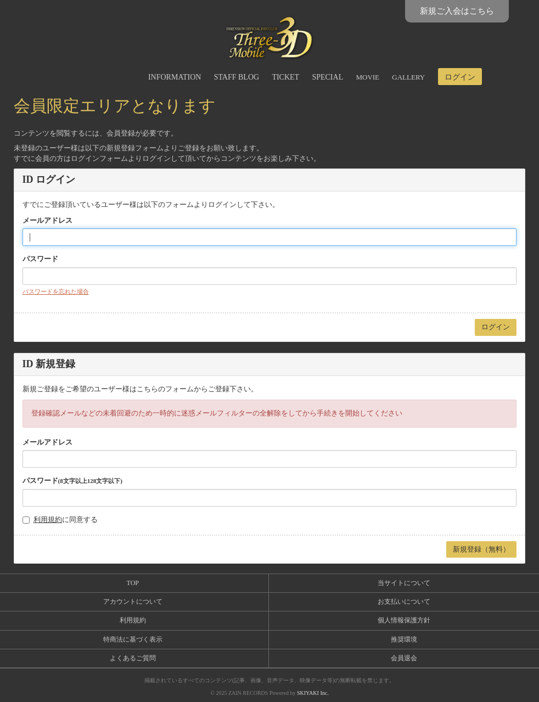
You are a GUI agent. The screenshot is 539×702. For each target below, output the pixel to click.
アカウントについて (132, 601)
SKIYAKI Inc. (313, 693)
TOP (133, 583)
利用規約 (47, 519)
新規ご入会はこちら (457, 11)
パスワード (40, 259)
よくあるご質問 (133, 658)
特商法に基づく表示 (132, 639)
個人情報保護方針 (404, 620)
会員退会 (404, 658)
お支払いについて (404, 601)
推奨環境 (404, 639)
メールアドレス (47, 220)
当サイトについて (404, 583)
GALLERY (408, 77)
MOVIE (367, 77)
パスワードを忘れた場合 (56, 291)
